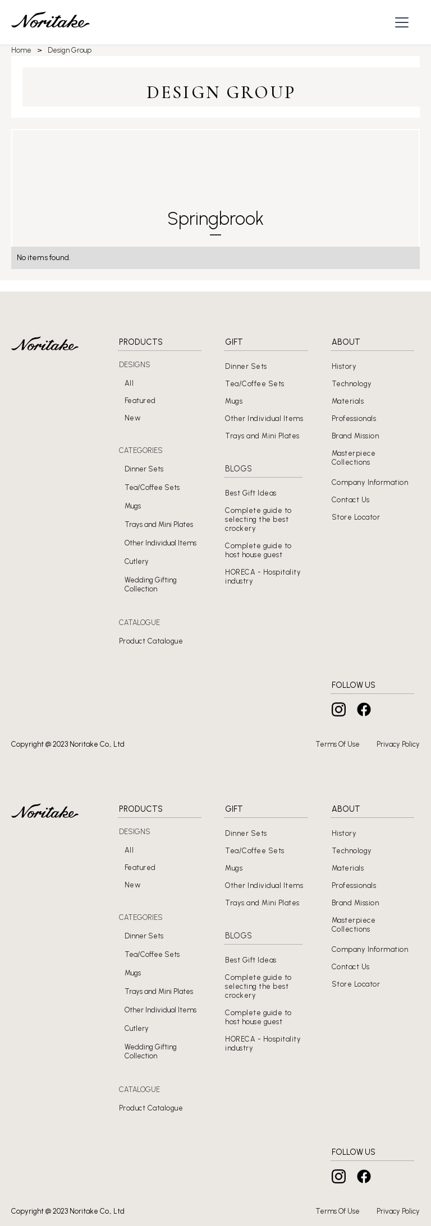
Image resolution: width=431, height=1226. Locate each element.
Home (21, 50)
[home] (50, 22)
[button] (403, 22)
